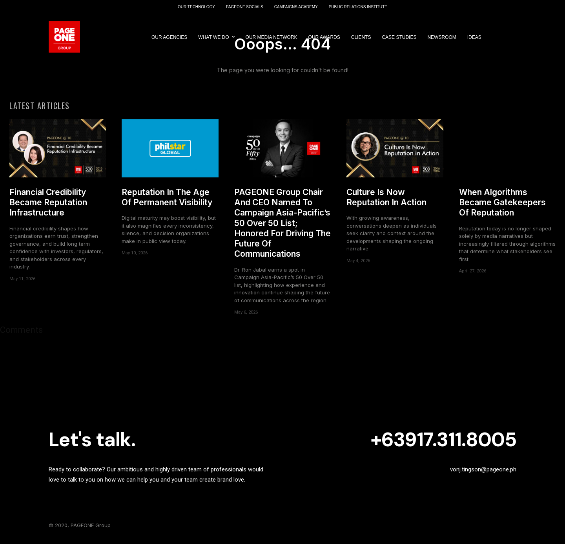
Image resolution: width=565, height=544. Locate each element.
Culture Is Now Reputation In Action (386, 199)
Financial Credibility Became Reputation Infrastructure (48, 204)
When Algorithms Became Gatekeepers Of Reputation (502, 204)
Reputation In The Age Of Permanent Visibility (167, 199)
